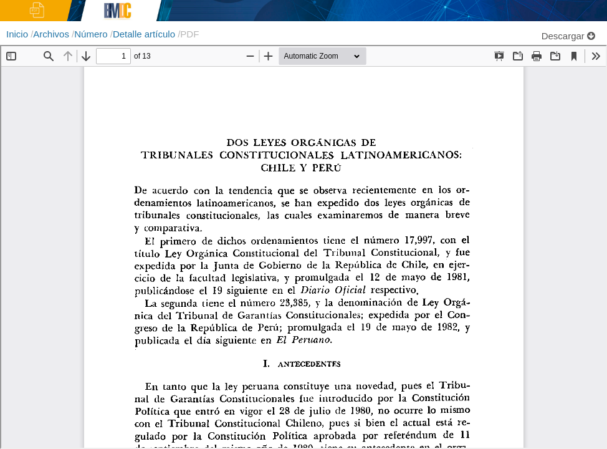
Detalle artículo (145, 34)
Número (92, 34)
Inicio (18, 34)
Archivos (52, 34)
